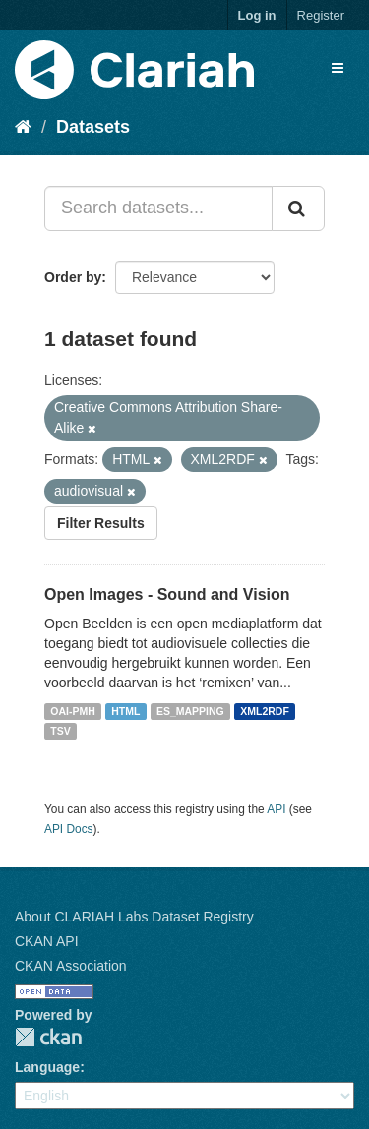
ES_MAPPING (190, 711)
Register (320, 15)
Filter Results (101, 523)
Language (47, 1067)
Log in (257, 15)
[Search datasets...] (158, 208)
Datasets (93, 127)
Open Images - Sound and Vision (167, 594)
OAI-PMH (72, 711)
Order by (72, 277)
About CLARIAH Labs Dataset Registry (134, 916)
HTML (125, 711)
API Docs (68, 829)
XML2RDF (264, 711)
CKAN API (47, 941)
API (276, 809)
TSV (60, 731)
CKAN (48, 1037)
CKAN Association (71, 966)
